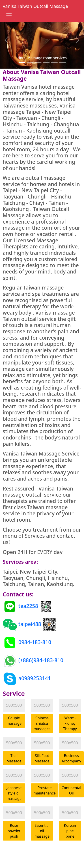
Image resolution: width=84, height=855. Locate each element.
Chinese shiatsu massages (42, 723)
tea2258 (28, 606)
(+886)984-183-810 (40, 660)
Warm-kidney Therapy (70, 723)
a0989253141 (34, 678)
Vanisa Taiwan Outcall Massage (35, 6)
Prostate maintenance (45, 790)
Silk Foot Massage (42, 758)
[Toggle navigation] (9, 15)
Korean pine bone (70, 831)
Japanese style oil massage (14, 793)
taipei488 (29, 624)
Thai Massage (14, 758)
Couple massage (14, 720)
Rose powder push (14, 831)
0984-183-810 (34, 642)
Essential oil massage (42, 831)
